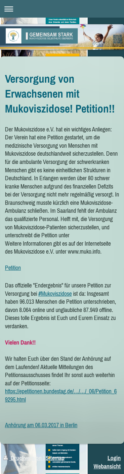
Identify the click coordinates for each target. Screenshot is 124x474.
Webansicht (107, 466)
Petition (13, 267)
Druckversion (23, 458)
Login (114, 458)
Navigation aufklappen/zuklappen (62, 9)
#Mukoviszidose (55, 293)
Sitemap (55, 458)
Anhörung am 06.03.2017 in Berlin (41, 425)
